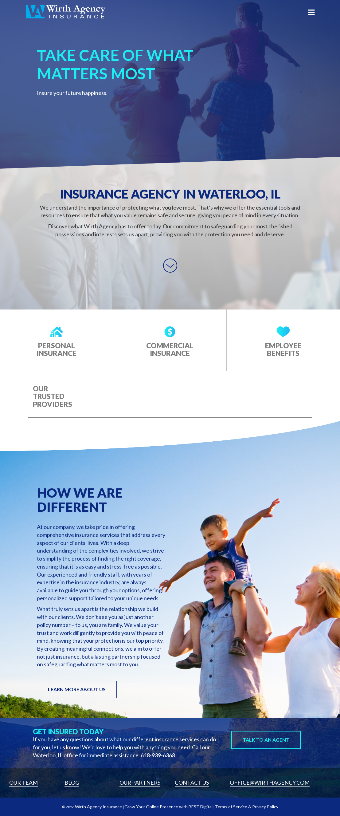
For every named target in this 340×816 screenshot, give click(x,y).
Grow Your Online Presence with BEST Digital (168, 806)
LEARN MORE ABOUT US (77, 689)
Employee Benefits (283, 349)
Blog (71, 782)
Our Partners (139, 782)
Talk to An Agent (266, 740)
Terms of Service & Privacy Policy (246, 806)
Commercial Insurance (169, 349)
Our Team (23, 782)
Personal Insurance (56, 349)
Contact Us (192, 782)
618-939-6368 (158, 755)
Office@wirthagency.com (270, 782)
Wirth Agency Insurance (98, 806)
